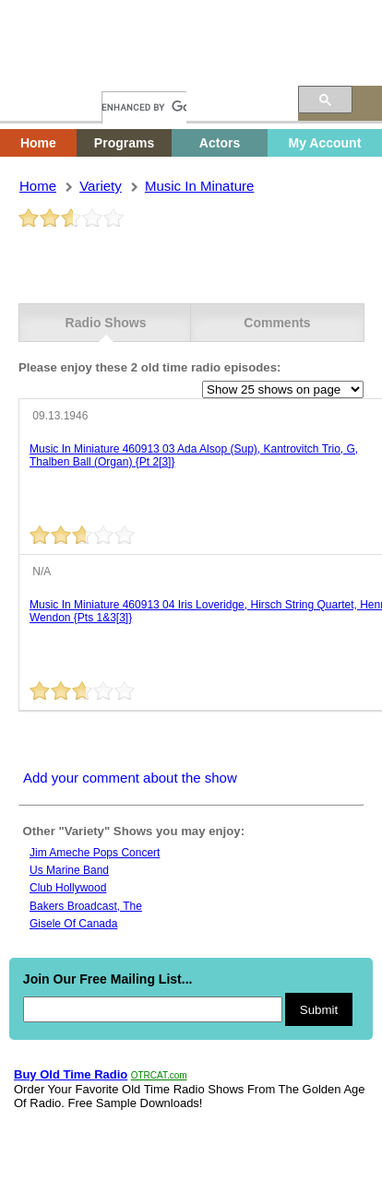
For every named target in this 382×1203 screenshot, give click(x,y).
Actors (219, 143)
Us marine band (69, 870)
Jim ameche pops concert (95, 852)
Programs (124, 143)
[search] (143, 107)
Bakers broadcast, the (86, 906)
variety (100, 186)
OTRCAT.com (159, 1075)
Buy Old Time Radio (70, 1074)
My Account (324, 143)
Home (50, 71)
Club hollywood (68, 887)
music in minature (199, 186)
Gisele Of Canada (73, 923)
